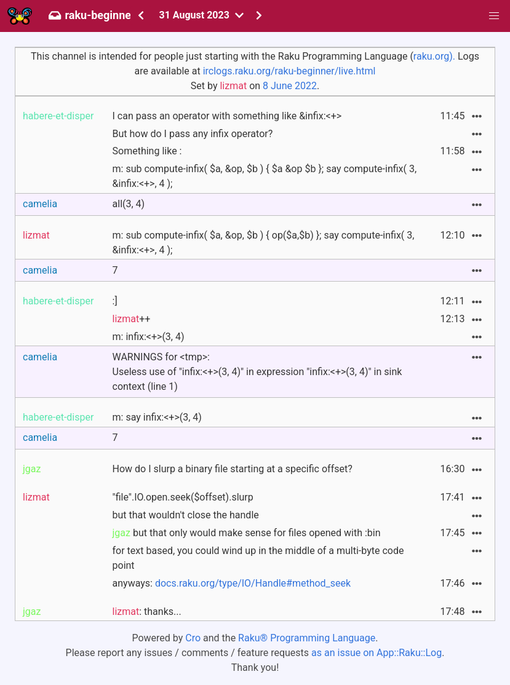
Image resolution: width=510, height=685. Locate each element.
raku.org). (434, 56)
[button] (494, 16)
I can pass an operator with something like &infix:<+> (227, 116)
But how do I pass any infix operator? (193, 134)
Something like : (147, 151)
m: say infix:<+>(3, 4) (157, 417)
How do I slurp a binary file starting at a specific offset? (233, 469)
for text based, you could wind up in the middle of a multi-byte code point (258, 558)
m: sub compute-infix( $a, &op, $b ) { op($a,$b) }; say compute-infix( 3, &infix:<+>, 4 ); (264, 242)
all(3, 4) (129, 204)
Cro (193, 638)
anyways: (232, 583)
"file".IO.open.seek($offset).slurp (183, 497)
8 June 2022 (290, 86)
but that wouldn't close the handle (186, 515)
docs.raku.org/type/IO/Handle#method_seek (253, 583)
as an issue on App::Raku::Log (376, 653)
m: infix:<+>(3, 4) (149, 336)
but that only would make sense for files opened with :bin (247, 533)
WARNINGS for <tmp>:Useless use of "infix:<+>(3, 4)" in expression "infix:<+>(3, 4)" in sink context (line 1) (257, 371)
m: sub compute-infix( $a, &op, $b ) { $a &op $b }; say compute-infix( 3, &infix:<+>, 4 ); (265, 176)
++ (132, 319)
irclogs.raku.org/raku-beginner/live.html (289, 71)
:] (115, 301)
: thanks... (147, 611)
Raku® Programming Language (306, 638)
